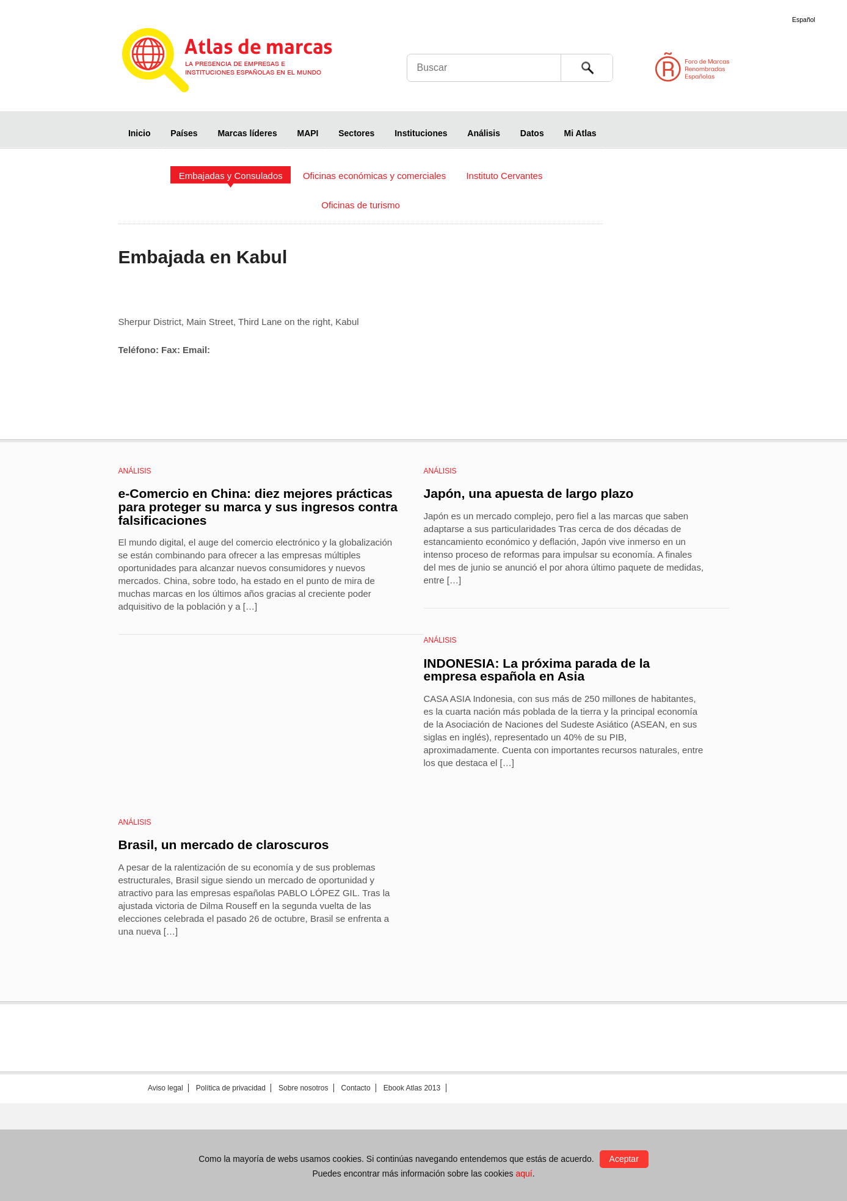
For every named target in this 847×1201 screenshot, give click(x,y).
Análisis (483, 133)
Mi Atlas (580, 133)
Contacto (356, 1088)
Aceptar (624, 1159)
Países (183, 133)
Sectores (356, 133)
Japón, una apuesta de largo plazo (529, 493)
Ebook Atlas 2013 (412, 1088)
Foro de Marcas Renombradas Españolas (795, 67)
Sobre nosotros (303, 1088)
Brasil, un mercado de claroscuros (223, 845)
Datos (532, 133)
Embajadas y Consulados (231, 175)
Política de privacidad (231, 1088)
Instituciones (420, 133)
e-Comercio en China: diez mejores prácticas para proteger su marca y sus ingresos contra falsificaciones (258, 506)
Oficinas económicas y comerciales (374, 175)
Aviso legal (165, 1088)
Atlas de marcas (242, 62)
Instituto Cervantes (504, 175)
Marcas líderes (247, 133)
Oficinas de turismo (360, 205)
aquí (523, 1173)
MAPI (307, 133)
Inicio (139, 133)
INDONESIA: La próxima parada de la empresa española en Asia (537, 670)
